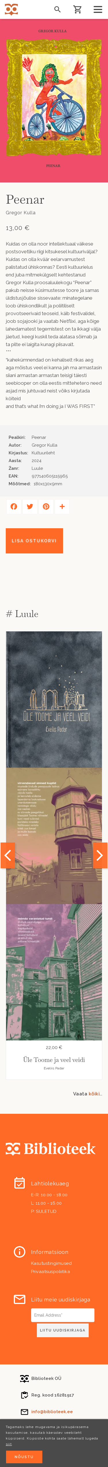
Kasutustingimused (51, 1263)
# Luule (22, 614)
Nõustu (24, 1457)
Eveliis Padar (54, 1068)
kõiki (94, 1094)
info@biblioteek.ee (52, 1411)
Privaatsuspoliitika (50, 1271)
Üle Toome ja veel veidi (54, 1060)
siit (9, 1444)
